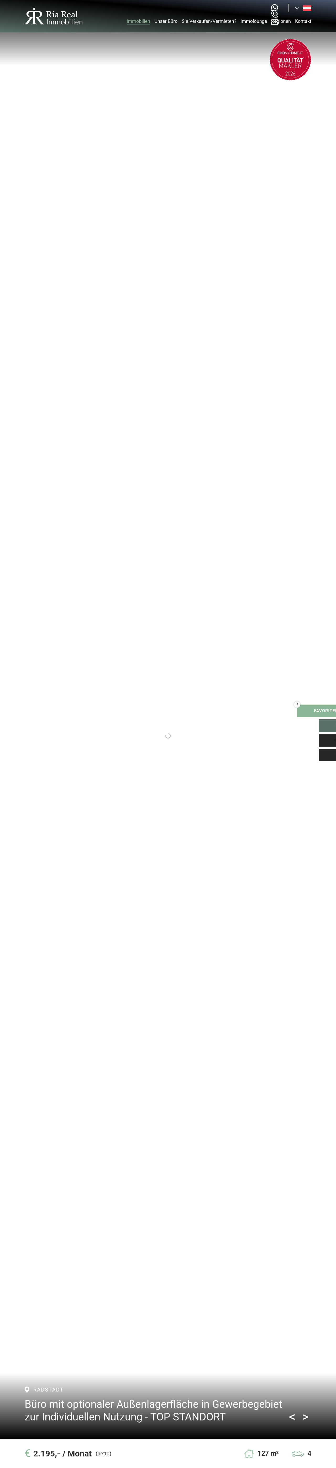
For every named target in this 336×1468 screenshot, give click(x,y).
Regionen (281, 21)
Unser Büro (165, 21)
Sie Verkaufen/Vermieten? (209, 21)
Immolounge (253, 21)
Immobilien (138, 21)
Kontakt (303, 21)
